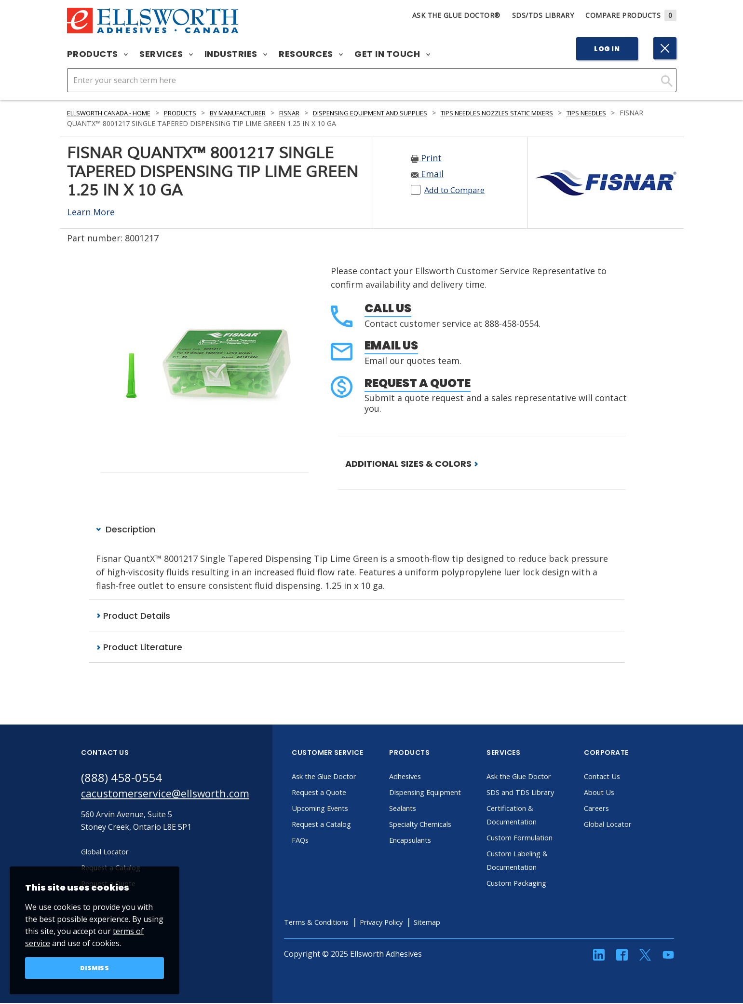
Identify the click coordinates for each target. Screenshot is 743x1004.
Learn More (91, 212)
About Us (618, 793)
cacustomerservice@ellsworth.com (174, 796)
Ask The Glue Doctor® (456, 15)
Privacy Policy (408, 923)
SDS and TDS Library (541, 793)
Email (427, 174)
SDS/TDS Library (543, 15)
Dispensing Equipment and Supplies (411, 112)
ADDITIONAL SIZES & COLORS (411, 464)
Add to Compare (458, 189)
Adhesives (424, 777)
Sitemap (458, 923)
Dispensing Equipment (447, 793)
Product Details (133, 616)
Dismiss (94, 967)
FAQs (318, 841)
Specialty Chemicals (441, 825)
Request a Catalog (342, 825)
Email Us (391, 345)
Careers (615, 809)
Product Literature (139, 647)
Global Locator (627, 825)
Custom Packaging (537, 883)
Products (97, 54)
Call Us (388, 308)
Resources (311, 54)
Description (125, 529)
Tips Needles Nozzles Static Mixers (557, 112)
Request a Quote (418, 383)
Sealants (421, 809)
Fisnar (320, 112)
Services (166, 54)
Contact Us (621, 777)
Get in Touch (392, 54)
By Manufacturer (262, 112)
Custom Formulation (541, 838)
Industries (236, 54)
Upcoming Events (340, 809)
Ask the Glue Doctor (345, 777)
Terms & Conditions (337, 923)
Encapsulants (430, 841)
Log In (607, 49)
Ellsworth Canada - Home (115, 112)
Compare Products (630, 15)
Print (426, 158)
